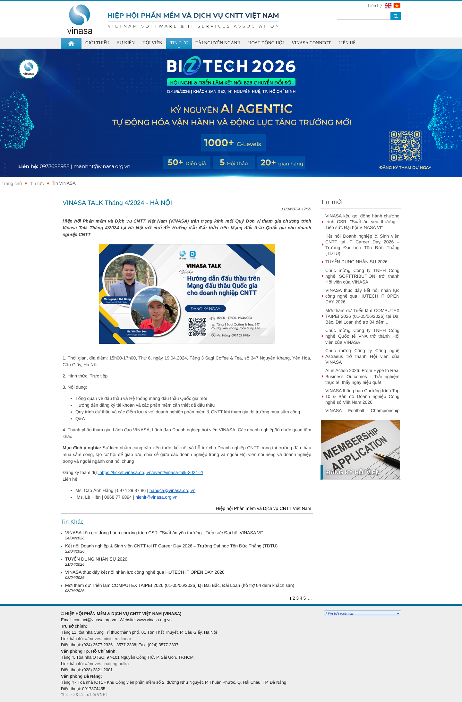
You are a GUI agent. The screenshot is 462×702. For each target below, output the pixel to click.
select (398, 613)
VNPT (103, 694)
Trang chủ (12, 183)
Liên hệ (375, 5)
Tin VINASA (64, 183)
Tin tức (37, 183)
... (310, 598)
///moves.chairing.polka (107, 663)
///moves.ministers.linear (108, 638)
